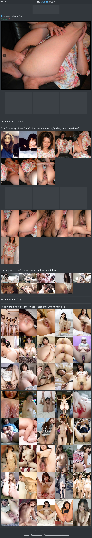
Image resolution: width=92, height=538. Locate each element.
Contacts (26, 535)
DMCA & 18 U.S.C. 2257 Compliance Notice (56, 535)
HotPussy (46, 2)
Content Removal (36, 535)
